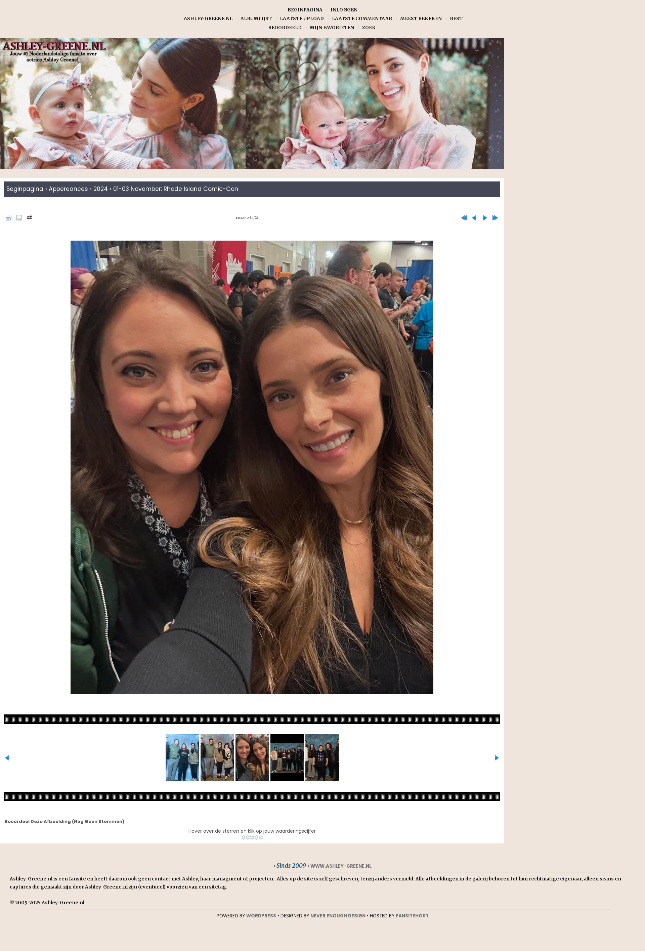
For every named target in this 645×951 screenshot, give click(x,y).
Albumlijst (256, 19)
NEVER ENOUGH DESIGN (338, 916)
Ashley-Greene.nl (208, 19)
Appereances (70, 189)
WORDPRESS (261, 916)
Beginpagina (305, 10)
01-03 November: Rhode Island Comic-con (183, 189)
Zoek (369, 28)
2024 (104, 189)
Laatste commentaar (362, 19)
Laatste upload (302, 19)
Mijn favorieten (332, 28)
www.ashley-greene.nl (341, 866)
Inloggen (344, 10)
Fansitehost (412, 916)
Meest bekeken (421, 19)
